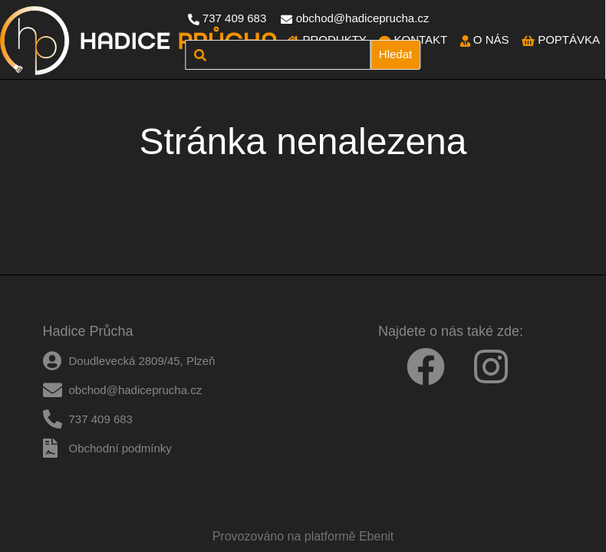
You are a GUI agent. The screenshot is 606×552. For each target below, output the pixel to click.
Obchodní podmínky (120, 448)
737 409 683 (234, 18)
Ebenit (376, 536)
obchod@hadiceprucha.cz (363, 18)
